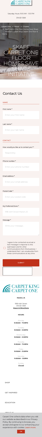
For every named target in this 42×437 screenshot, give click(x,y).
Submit (21, 263)
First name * (7, 109)
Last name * (7, 124)
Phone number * (9, 161)
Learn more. (30, 427)
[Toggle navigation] (3, 4)
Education (10, 403)
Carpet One (6, 27)
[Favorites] (36, 4)
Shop (7, 383)
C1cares (26, 27)
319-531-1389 (21, 18)
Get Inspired (11, 393)
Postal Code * (8, 191)
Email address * (9, 176)
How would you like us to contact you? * (18, 147)
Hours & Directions (21, 308)
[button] (33, 4)
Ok (21, 431)
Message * (7, 220)
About (16, 27)
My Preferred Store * (11, 206)
